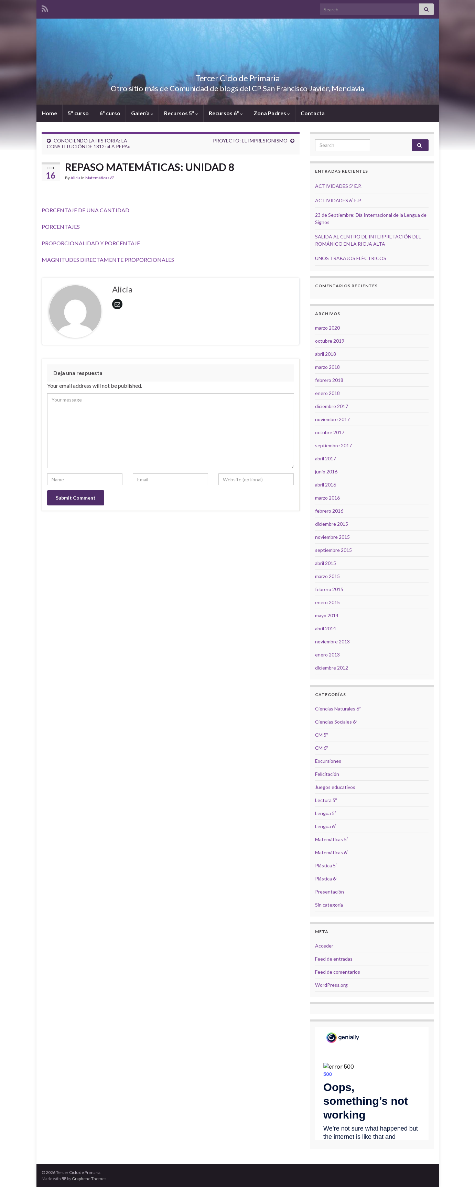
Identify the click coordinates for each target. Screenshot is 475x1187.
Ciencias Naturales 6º (337, 709)
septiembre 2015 (333, 550)
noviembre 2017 (332, 419)
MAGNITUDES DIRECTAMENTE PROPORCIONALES (108, 259)
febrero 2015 (329, 589)
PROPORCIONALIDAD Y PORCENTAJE (91, 243)
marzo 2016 (327, 498)
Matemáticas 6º (99, 177)
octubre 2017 (329, 432)
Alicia (75, 177)
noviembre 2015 (332, 537)
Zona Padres (271, 113)
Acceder (324, 946)
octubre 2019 (329, 341)
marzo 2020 (327, 328)
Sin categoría (329, 905)
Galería (142, 113)
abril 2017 (325, 458)
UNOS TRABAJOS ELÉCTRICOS (350, 258)
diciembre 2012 (331, 668)
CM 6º (321, 748)
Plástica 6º (326, 878)
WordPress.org (331, 985)
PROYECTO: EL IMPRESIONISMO (250, 140)
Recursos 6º (226, 113)
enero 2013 (327, 654)
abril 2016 (325, 485)
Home (49, 113)
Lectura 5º (326, 800)
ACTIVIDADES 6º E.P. (338, 200)
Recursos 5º (181, 113)
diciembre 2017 (331, 406)
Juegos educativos (335, 787)
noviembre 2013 (332, 641)
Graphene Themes (89, 1178)
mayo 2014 (326, 615)
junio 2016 (326, 471)
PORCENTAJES (61, 226)
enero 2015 (327, 602)
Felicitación (327, 774)
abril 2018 (325, 354)
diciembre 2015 (331, 524)
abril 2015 (325, 563)
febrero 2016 (329, 511)
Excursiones (328, 761)
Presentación (329, 892)
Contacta (313, 113)
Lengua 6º (325, 826)
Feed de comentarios (337, 972)
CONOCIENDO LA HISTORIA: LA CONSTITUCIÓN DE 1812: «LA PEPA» (88, 143)
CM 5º (321, 735)
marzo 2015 (327, 576)
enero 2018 (327, 393)
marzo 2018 (327, 367)
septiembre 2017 (333, 445)
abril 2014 (325, 628)
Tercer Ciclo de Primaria (237, 77)
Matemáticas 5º (331, 839)
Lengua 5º (325, 813)
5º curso (78, 113)
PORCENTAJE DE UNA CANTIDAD (85, 210)
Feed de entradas (334, 959)
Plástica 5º (326, 865)
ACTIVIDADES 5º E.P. (338, 186)
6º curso (109, 113)
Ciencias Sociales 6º (336, 722)
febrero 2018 (329, 380)
